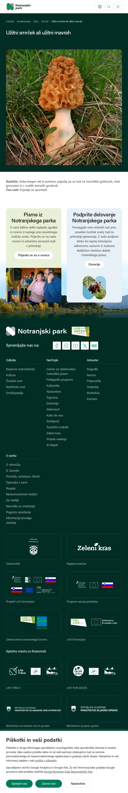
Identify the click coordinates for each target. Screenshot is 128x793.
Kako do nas (54, 415)
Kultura (11, 375)
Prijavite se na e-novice (33, 255)
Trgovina (52, 397)
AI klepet (52, 445)
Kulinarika (53, 386)
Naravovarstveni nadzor (22, 494)
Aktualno (92, 360)
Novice (91, 375)
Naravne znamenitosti (20, 369)
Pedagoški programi (59, 380)
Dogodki (92, 369)
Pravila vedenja (56, 439)
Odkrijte (10, 21)
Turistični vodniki (57, 427)
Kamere (92, 399)
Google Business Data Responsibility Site (68, 772)
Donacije (94, 264)
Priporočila (94, 381)
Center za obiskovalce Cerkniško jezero (60, 372)
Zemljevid (52, 421)
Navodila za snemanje (20, 506)
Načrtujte (52, 360)
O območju (13, 465)
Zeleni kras (53, 433)
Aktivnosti (53, 409)
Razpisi (11, 488)
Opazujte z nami (16, 482)
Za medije (12, 500)
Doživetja (52, 403)
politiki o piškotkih (45, 761)
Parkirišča (93, 393)
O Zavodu (12, 471)
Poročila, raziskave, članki (23, 476)
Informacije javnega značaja (19, 521)
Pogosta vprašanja (18, 512)
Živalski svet (14, 381)
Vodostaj (92, 387)
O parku (11, 456)
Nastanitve (53, 392)
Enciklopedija (23, 21)
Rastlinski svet (15, 387)
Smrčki (44, 21)
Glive (35, 21)
